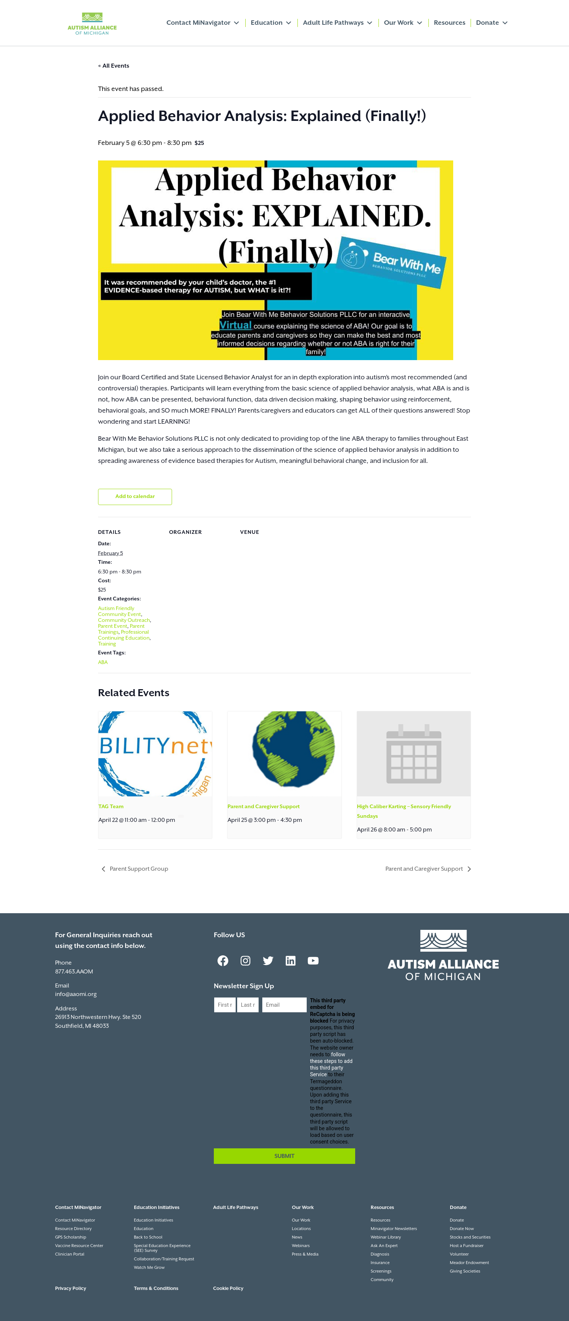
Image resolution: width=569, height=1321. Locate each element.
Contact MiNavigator (203, 23)
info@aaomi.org (76, 994)
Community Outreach (124, 620)
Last (242, 1018)
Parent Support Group (138, 869)
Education (271, 23)
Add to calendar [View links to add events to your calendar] (135, 496)
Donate (492, 23)
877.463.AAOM (74, 971)
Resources (449, 23)
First (219, 1018)
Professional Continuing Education (123, 635)
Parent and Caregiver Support (264, 807)
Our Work (403, 23)
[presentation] (155, 753)
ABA (103, 662)
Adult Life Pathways (338, 23)
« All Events (113, 66)
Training (107, 644)
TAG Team (111, 807)
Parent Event (112, 626)
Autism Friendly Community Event (119, 611)
